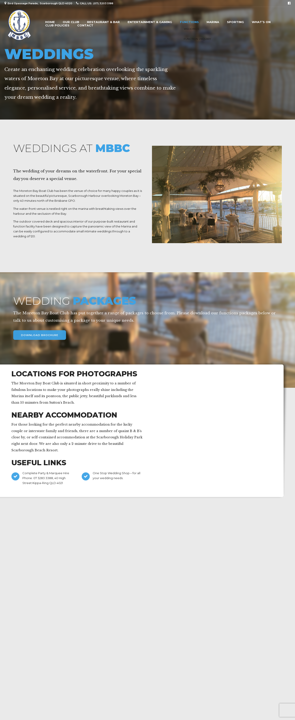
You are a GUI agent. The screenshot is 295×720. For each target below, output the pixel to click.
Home (50, 22)
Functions (189, 22)
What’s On (261, 22)
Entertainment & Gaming (150, 22)
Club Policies (57, 25)
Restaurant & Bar (103, 22)
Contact (85, 25)
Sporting (235, 22)
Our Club (71, 22)
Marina (213, 22)
